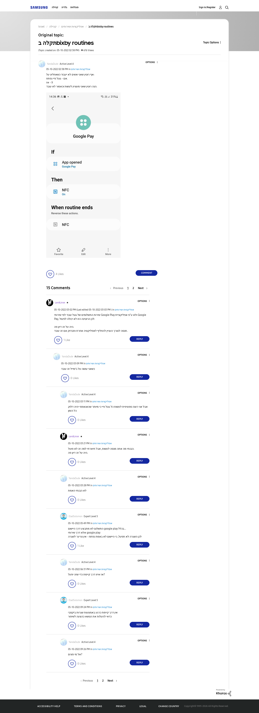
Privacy (121, 706)
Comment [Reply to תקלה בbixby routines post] (146, 272)
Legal (143, 706)
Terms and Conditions (88, 706)
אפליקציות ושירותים (80, 69)
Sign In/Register (207, 7)
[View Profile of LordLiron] (60, 302)
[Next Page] (142, 288)
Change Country (168, 706)
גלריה (64, 7)
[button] (152, 62)
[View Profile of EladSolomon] (75, 516)
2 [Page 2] (133, 288)
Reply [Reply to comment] (139, 339)
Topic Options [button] (211, 42)
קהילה (55, 7)
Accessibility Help (48, 706)
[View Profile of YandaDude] (52, 64)
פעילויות (74, 7)
